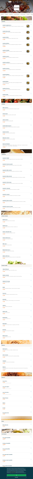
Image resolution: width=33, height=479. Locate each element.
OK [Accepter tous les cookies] (16, 475)
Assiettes (2, 14)
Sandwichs (11, 14)
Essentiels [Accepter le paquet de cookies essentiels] (16, 477)
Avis (13, 1)
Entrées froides (23, 14)
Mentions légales (22, 1)
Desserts (28, 14)
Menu (10, 1)
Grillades (6, 14)
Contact (16, 1)
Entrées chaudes (16, 14)
